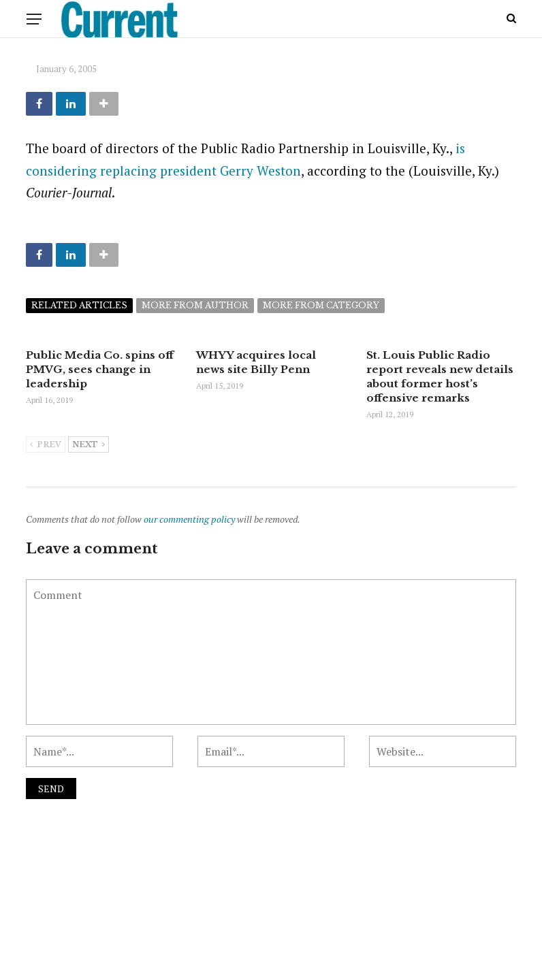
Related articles (79, 305)
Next (88, 445)
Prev (45, 445)
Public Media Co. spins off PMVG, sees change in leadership (100, 369)
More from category (321, 305)
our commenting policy (189, 519)
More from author (195, 305)
